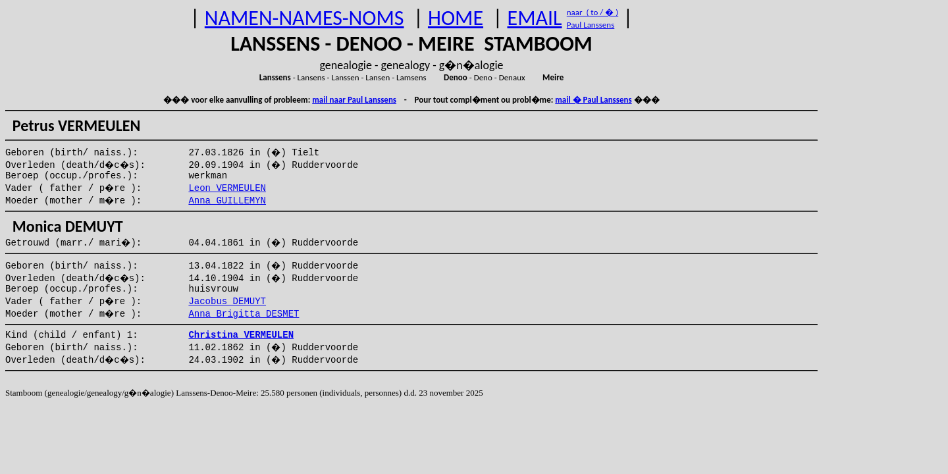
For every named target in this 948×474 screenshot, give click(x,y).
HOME (455, 18)
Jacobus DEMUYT (227, 301)
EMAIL (535, 18)
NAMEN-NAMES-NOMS (304, 18)
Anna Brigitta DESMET (243, 314)
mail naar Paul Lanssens (354, 100)
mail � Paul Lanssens (593, 100)
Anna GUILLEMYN (227, 201)
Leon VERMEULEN (227, 188)
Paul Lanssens (591, 25)
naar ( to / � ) (592, 12)
